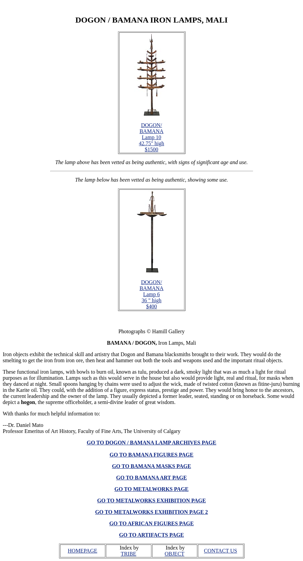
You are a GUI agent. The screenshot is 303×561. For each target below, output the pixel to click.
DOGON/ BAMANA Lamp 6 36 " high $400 (151, 294)
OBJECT (174, 554)
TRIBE (128, 554)
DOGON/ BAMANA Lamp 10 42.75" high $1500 (151, 137)
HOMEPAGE (82, 551)
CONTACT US (220, 551)
